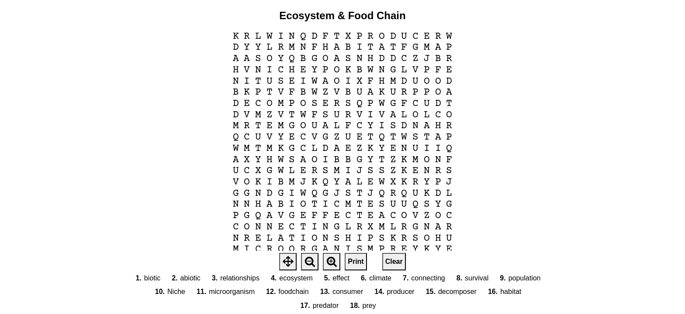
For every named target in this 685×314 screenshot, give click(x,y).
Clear (394, 261)
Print (355, 261)
